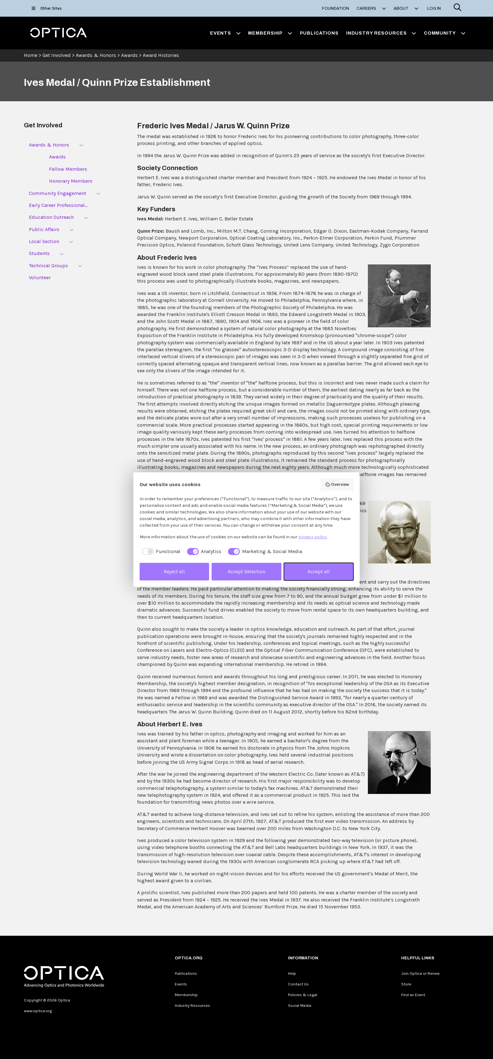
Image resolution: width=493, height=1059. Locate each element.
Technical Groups (48, 266)
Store (406, 984)
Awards (129, 55)
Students (39, 253)
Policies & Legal (302, 994)
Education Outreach (51, 217)
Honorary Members (70, 181)
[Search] (457, 8)
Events (181, 984)
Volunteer (40, 277)
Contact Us (298, 984)
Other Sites (47, 8)
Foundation (335, 8)
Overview (337, 484)
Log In (434, 8)
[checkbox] (160, 551)
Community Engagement (57, 193)
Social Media (299, 1005)
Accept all (318, 571)
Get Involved (56, 55)
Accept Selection (246, 571)
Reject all (174, 571)
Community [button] (444, 33)
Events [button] (225, 33)
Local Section (44, 241)
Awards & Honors (96, 55)
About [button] (406, 8)
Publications (319, 33)
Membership (186, 994)
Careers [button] (371, 8)
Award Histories (161, 55)
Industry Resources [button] (381, 33)
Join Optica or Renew (420, 973)
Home (30, 55)
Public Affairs (44, 229)
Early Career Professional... (58, 205)
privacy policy (312, 537)
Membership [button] (270, 33)
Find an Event (413, 994)
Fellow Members (68, 169)
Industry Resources (192, 1005)
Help (292, 973)
